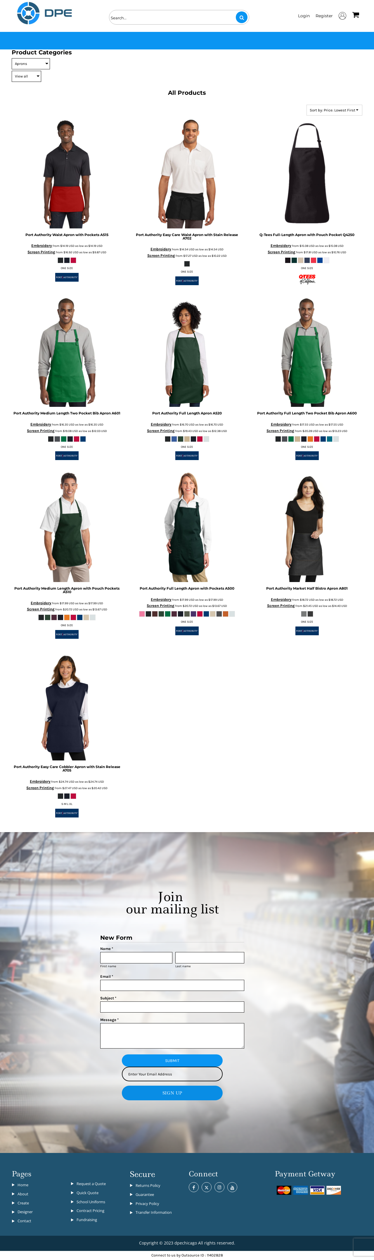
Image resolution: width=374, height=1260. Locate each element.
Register (324, 15)
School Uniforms (91, 1201)
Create (23, 1203)
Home (23, 1184)
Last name (183, 966)
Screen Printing (41, 252)
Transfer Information (154, 1212)
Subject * (108, 998)
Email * (106, 976)
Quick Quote (87, 1192)
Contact (24, 1220)
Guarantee (145, 1194)
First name (108, 966)
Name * (106, 948)
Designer (25, 1211)
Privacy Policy (147, 1203)
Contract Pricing (90, 1210)
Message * (109, 1020)
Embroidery (41, 245)
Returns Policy (148, 1185)
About (23, 1194)
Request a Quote (91, 1183)
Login (304, 15)
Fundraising (87, 1219)
